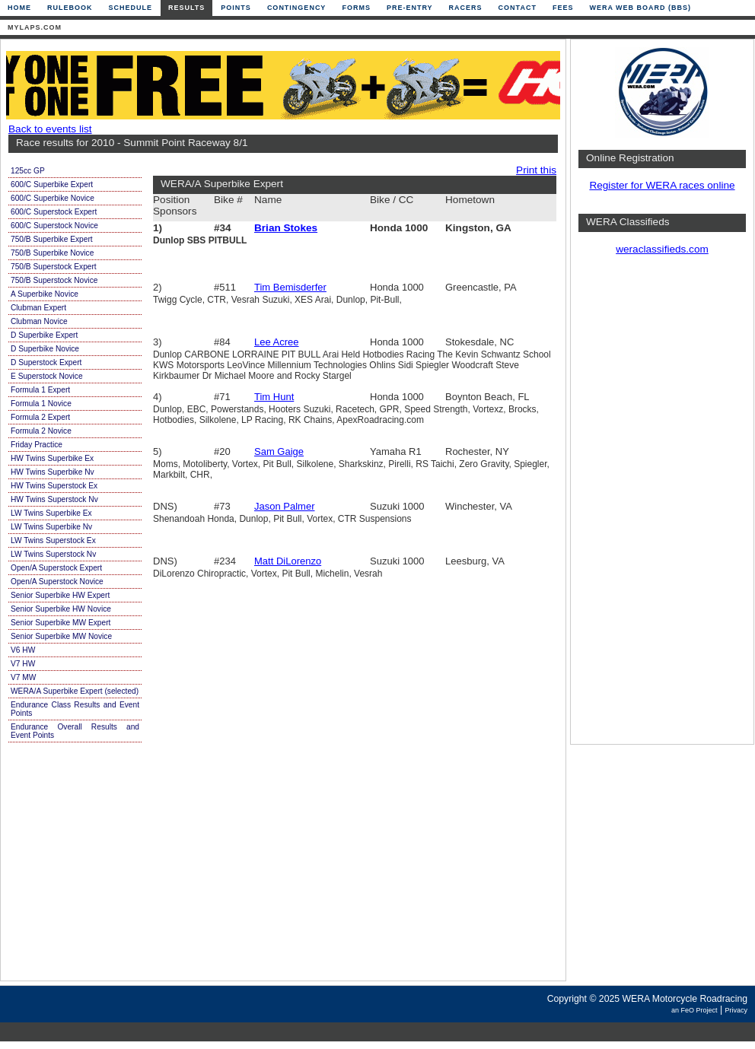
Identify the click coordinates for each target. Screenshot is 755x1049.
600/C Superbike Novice (52, 198)
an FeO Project (694, 1010)
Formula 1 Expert (40, 390)
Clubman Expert (38, 308)
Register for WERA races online (661, 185)
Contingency (297, 7)
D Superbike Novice (45, 349)
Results (186, 7)
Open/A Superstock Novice (57, 581)
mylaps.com (35, 27)
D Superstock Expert (46, 362)
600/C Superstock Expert (54, 212)
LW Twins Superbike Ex (51, 513)
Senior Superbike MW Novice (61, 636)
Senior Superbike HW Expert (60, 595)
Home (19, 7)
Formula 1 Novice (41, 403)
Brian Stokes (285, 228)
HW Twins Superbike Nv (52, 472)
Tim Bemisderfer (290, 287)
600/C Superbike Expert (52, 184)
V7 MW (23, 677)
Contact (518, 7)
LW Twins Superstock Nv (53, 554)
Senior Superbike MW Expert (60, 622)
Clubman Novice (39, 321)
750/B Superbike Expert (52, 239)
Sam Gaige (279, 451)
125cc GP (28, 171)
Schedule (131, 7)
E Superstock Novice (47, 376)
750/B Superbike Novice (52, 253)
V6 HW (23, 650)
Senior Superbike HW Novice (61, 609)
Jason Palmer (284, 506)
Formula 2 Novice (41, 431)
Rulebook (70, 7)
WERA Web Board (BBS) (640, 7)
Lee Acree (276, 342)
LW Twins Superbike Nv (51, 527)
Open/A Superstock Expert (56, 568)
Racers (466, 7)
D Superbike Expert (44, 335)
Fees (563, 7)
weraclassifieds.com (662, 249)
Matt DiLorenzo (287, 561)
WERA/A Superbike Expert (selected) (75, 691)
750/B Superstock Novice (54, 280)
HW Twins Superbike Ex (52, 458)
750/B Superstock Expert (54, 266)
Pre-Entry (410, 7)
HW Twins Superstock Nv (54, 499)
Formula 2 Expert (40, 417)
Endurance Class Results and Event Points (75, 709)
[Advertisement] (662, 506)
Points (236, 7)
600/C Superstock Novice (54, 225)
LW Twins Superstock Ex (53, 540)
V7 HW (23, 664)
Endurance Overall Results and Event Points (75, 731)
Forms (356, 7)
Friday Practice (36, 444)
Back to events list (50, 129)
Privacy (736, 1010)
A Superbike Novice (44, 294)
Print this (536, 170)
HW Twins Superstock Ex (54, 486)
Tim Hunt (274, 396)
